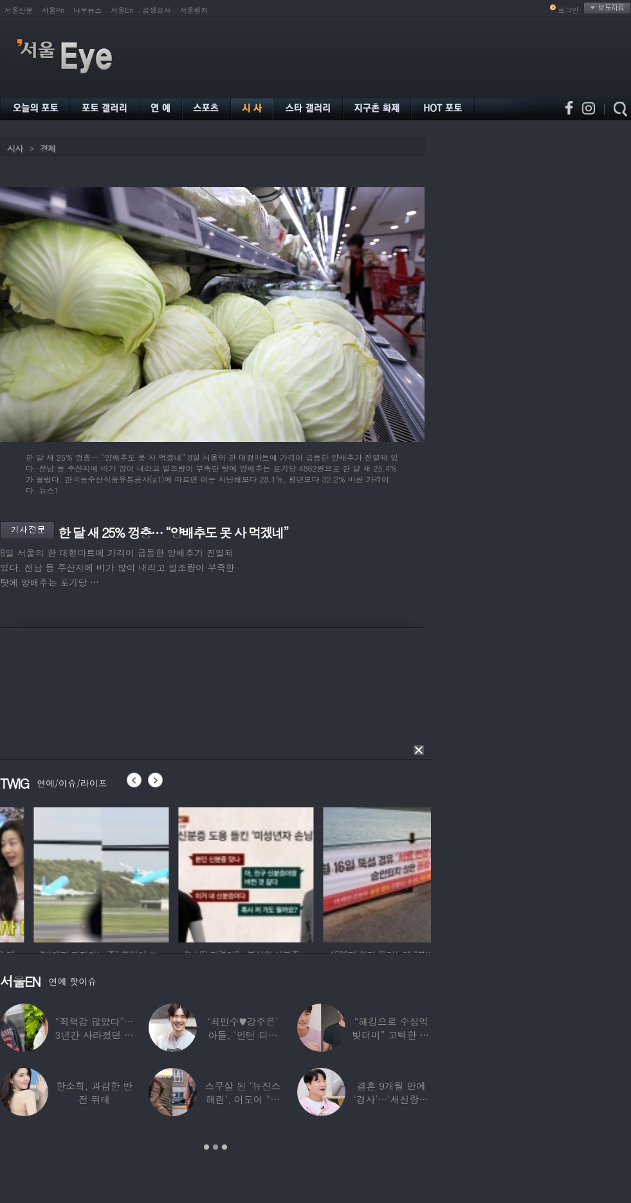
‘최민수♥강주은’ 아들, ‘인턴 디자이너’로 (243, 1035)
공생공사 (157, 10)
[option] (180, 873)
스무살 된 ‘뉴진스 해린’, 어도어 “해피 (243, 1099)
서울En (122, 10)
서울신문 (19, 10)
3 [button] (224, 1147)
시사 (15, 148)
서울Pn (53, 10)
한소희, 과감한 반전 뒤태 (94, 1092)
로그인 (568, 10)
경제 (47, 148)
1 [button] (206, 1147)
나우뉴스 (87, 10)
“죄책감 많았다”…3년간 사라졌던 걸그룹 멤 (94, 1035)
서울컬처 (194, 10)
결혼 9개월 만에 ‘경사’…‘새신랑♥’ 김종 (391, 1099)
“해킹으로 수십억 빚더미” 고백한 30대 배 (391, 1035)
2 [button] (215, 1147)
